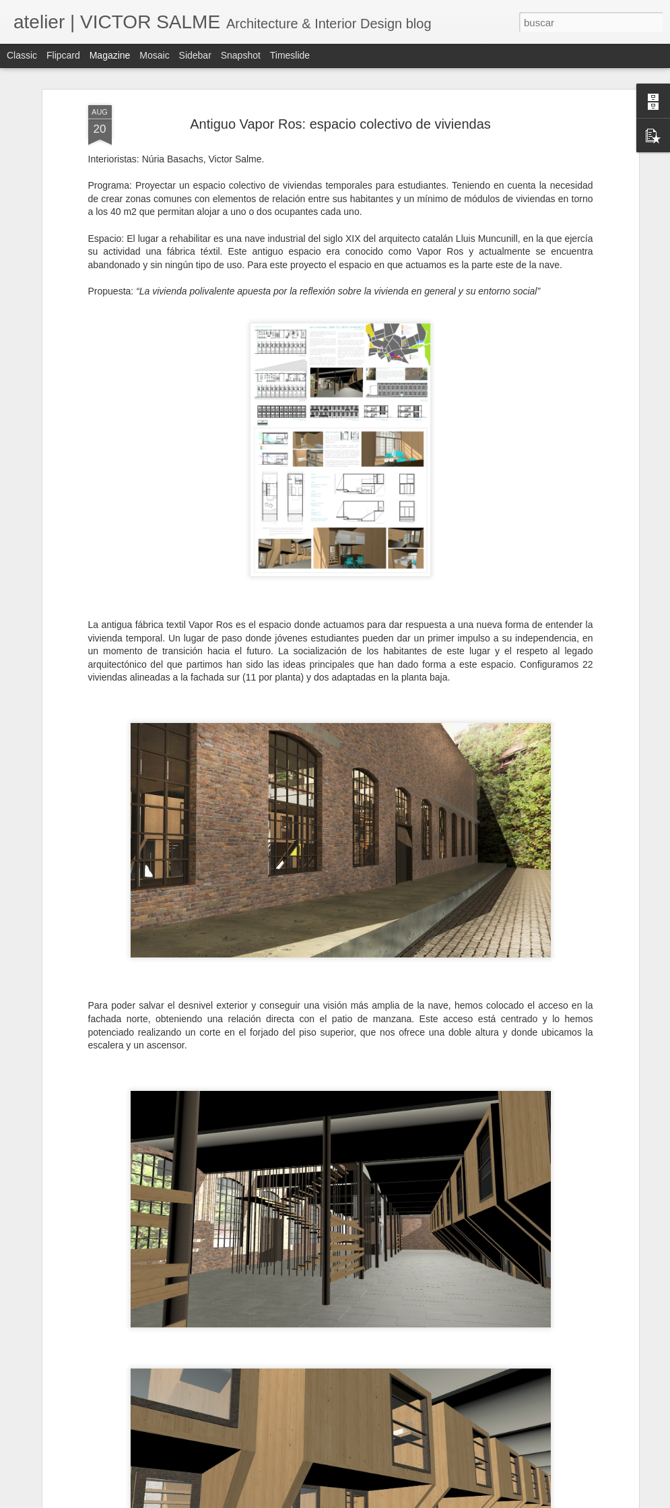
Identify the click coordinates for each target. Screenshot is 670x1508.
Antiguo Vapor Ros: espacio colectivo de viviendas (340, 124)
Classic (22, 55)
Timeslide (290, 55)
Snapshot (241, 55)
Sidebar (195, 55)
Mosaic (154, 55)
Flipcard (63, 55)
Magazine (110, 55)
